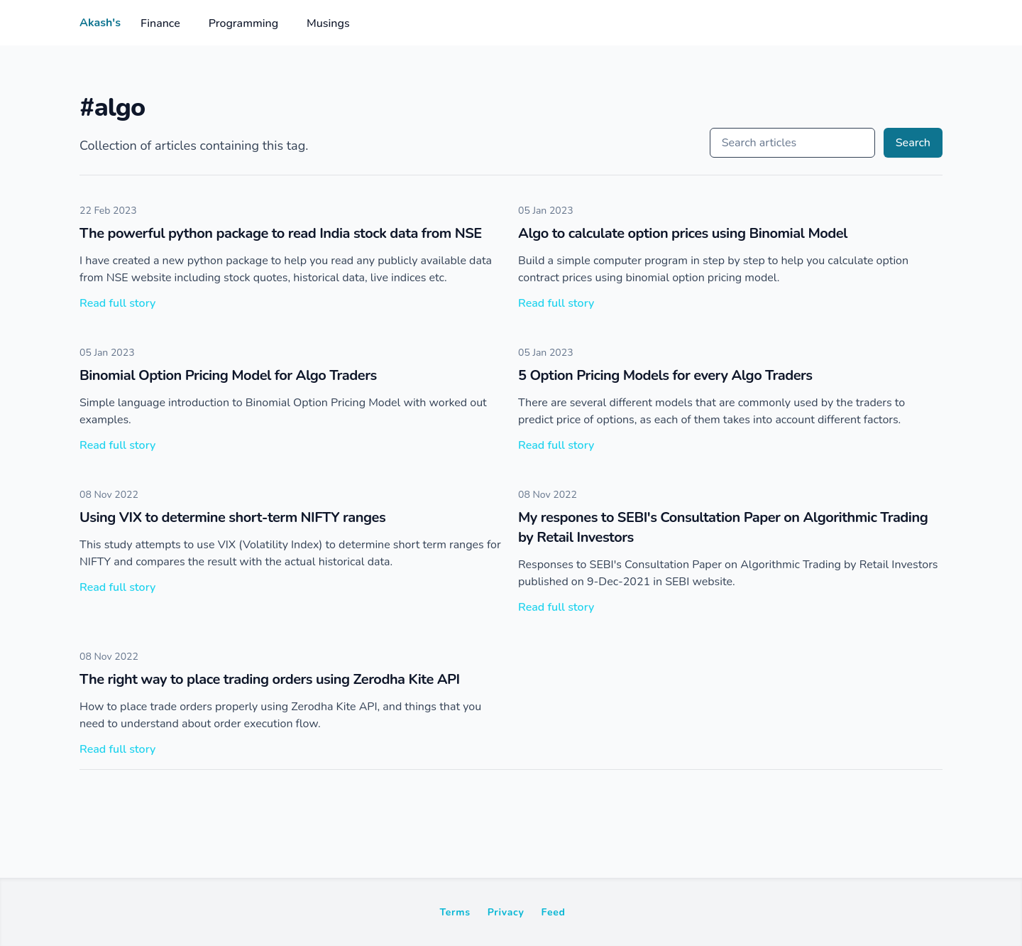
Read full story (117, 303)
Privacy (506, 912)
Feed (554, 912)
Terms (454, 912)
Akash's (100, 23)
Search (913, 143)
